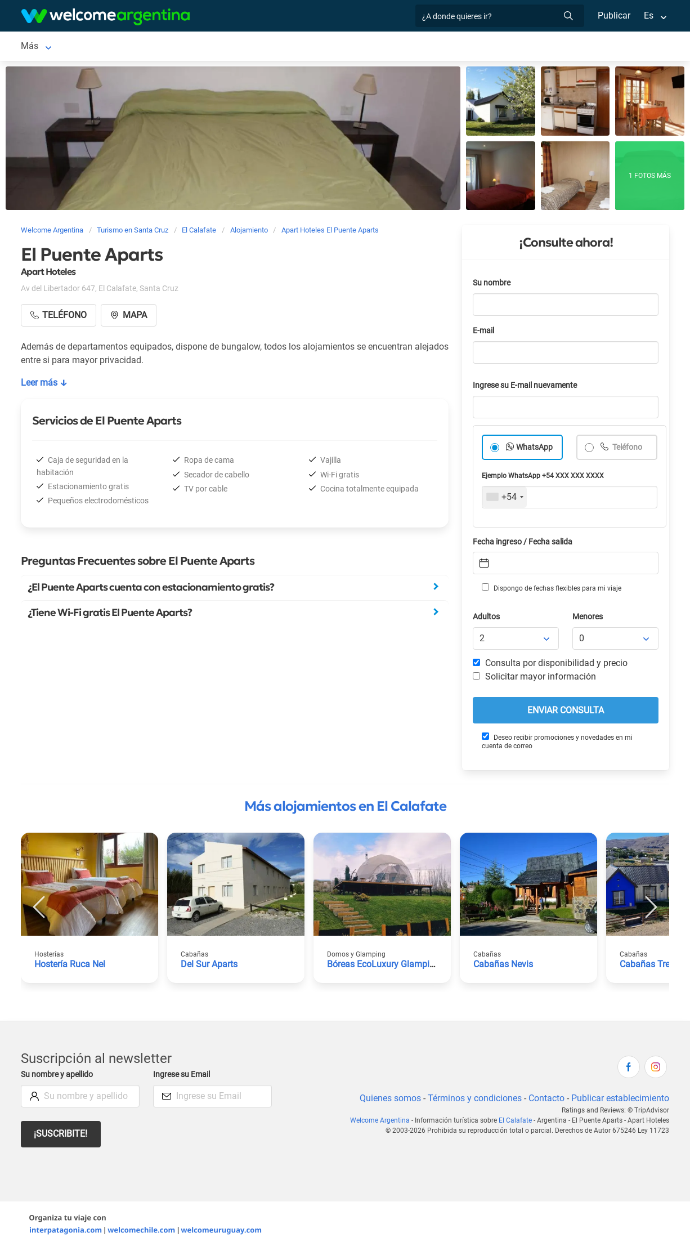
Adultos (487, 619)
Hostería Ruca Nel (70, 966)
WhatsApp (534, 449)
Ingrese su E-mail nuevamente (528, 387)
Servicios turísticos (299, 47)
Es (648, 15)
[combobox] (504, 499)
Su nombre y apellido (59, 1077)
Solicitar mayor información (534, 678)
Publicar (613, 15)
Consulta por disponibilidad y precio (550, 665)
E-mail (484, 333)
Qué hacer (459, 47)
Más (501, 47)
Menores (588, 619)
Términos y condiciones (472, 1100)
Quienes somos (387, 1100)
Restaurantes (399, 47)
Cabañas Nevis (503, 966)
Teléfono (627, 449)
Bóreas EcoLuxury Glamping (383, 966)
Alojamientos (110, 47)
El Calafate (42, 47)
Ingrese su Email (183, 1077)
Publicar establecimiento (619, 1100)
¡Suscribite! (61, 1136)
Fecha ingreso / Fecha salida (524, 544)
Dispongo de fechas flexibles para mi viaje (551, 590)
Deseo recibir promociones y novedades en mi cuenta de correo (556, 743)
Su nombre (492, 285)
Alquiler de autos (206, 47)
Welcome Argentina (383, 1123)
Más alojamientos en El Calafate (345, 808)
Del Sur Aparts (210, 966)
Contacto (545, 1100)
